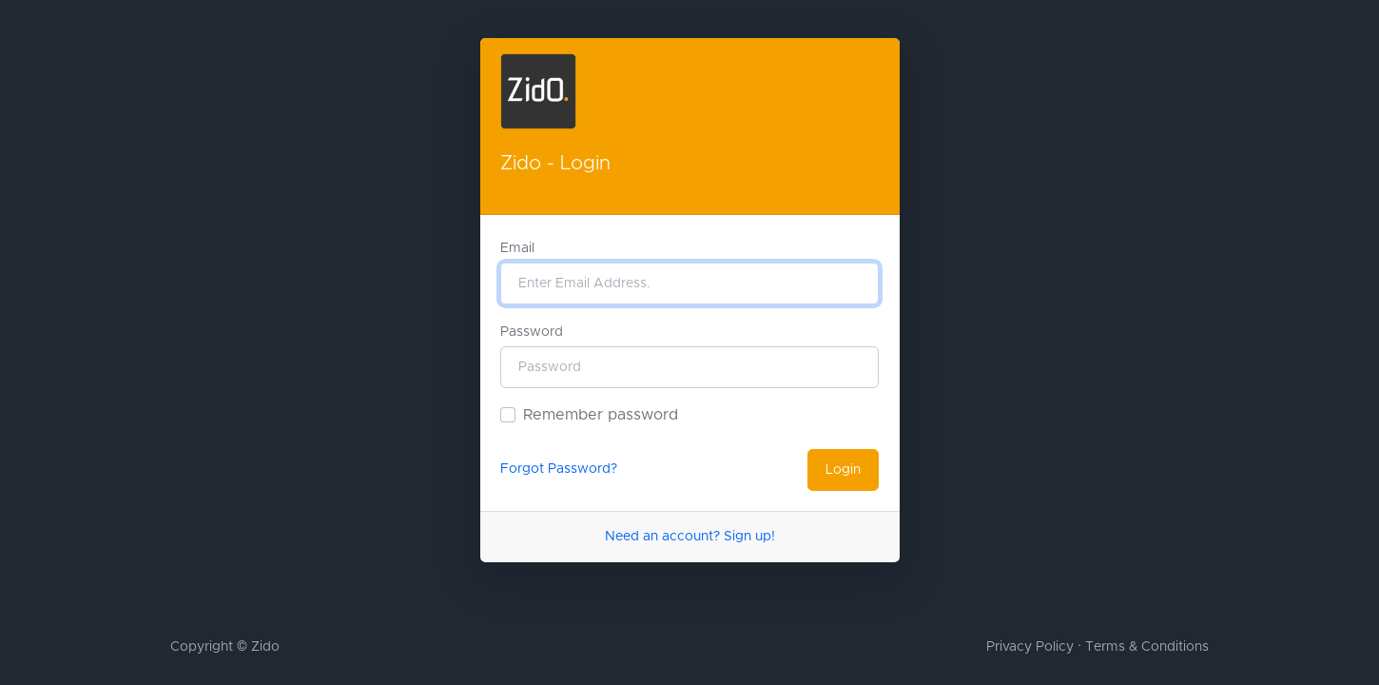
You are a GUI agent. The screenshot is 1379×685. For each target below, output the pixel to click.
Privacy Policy (1030, 647)
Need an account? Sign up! (690, 536)
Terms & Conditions (1147, 647)
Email (517, 248)
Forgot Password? (558, 469)
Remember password (600, 414)
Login (843, 470)
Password (531, 332)
